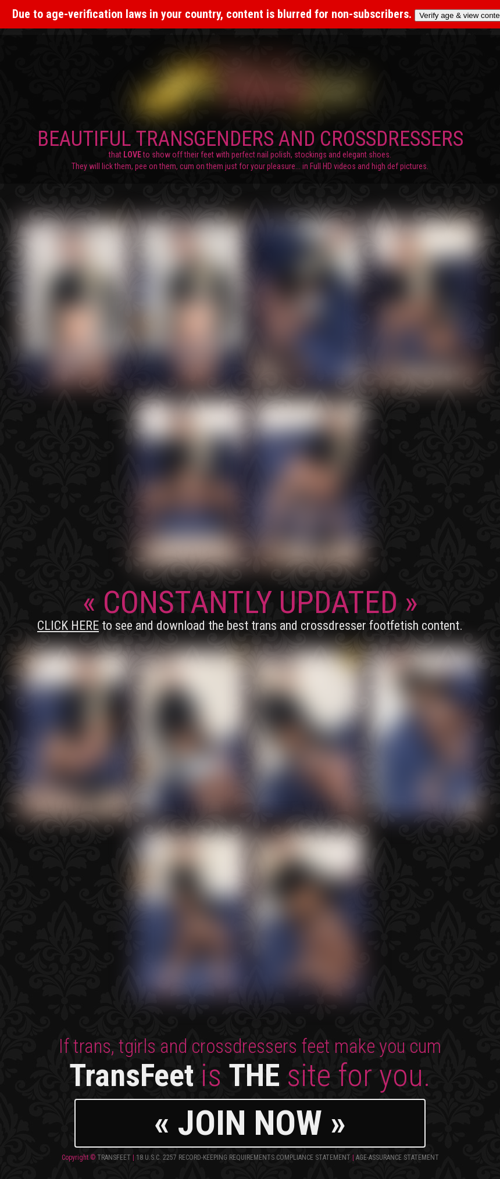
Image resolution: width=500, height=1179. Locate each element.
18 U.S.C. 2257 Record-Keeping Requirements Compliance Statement (243, 1157)
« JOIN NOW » (250, 1123)
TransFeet (114, 1157)
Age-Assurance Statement (397, 1157)
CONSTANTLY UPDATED (250, 608)
